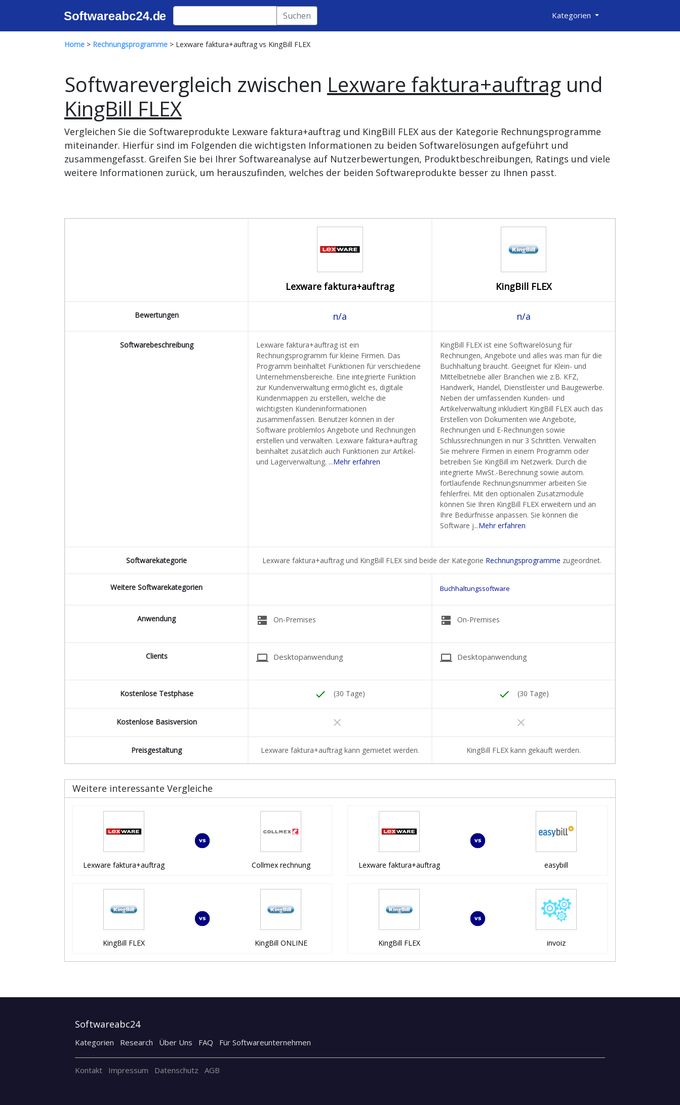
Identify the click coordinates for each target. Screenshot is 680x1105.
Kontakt (88, 1070)
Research (136, 1042)
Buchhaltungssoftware (475, 588)
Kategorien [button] (572, 15)
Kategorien (94, 1042)
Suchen (297, 15)
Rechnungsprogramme (523, 560)
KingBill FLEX (523, 286)
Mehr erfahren (356, 461)
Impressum (128, 1070)
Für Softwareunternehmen (265, 1042)
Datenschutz (176, 1070)
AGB (212, 1070)
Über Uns (175, 1042)
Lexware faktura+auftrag (340, 286)
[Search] (225, 15)
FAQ (205, 1042)
